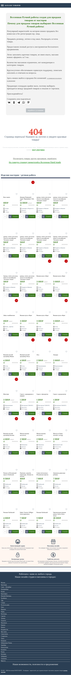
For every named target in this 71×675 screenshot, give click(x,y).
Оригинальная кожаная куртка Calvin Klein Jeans (59, 514)
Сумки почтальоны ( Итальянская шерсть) (42, 474)
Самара (3, 602)
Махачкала (4, 623)
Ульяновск (4, 658)
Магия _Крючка (9, 326)
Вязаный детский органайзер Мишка (8, 355)
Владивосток (4, 629)
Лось (38, 355)
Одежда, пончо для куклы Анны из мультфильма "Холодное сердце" (44, 238)
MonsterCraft (58, 445)
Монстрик (6, 394)
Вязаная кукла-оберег (43, 276)
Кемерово (3, 640)
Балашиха (3, 649)
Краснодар (4, 585)
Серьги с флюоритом (42, 394)
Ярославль (4, 632)
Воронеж (3, 609)
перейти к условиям (35, 110)
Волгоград (4, 614)
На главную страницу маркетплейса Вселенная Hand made (35, 162)
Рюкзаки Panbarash (9, 512)
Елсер (39, 287)
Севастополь (4, 634)
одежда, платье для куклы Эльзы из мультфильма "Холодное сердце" (44, 198)
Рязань (3, 652)
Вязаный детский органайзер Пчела (25, 355)
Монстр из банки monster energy (58, 434)
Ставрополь (4, 636)
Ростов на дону (5, 605)
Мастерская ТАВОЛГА (27, 405)
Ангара (7, 208)
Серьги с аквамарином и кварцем (26, 395)
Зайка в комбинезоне (9, 315)
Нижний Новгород (6, 596)
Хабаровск (4, 656)
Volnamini (24, 445)
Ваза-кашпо (6, 197)
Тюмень (3, 618)
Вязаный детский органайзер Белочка (8, 434)
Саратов (3, 616)
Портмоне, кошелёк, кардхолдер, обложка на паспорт (26, 474)
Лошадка (55, 355)
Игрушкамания (42, 366)
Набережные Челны (6, 643)
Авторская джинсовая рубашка (59, 474)
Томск (2, 638)
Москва (3, 582)
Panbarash (8, 484)
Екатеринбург (5, 589)
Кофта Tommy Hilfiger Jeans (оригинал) (26, 513)
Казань (3, 591)
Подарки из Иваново (43, 208)
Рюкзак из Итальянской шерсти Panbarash (9, 474)
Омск (2, 607)
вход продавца (38, 149)
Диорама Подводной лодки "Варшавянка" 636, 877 (27, 198)
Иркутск (3, 661)
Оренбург (3, 645)
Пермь (2, 611)
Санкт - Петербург (6, 587)
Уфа (2, 600)
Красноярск (4, 594)
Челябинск (4, 598)
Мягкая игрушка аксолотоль (24, 434)
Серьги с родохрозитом (59, 394)
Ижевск (3, 627)
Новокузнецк (4, 647)
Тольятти (3, 620)
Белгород (3, 654)
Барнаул (3, 625)
